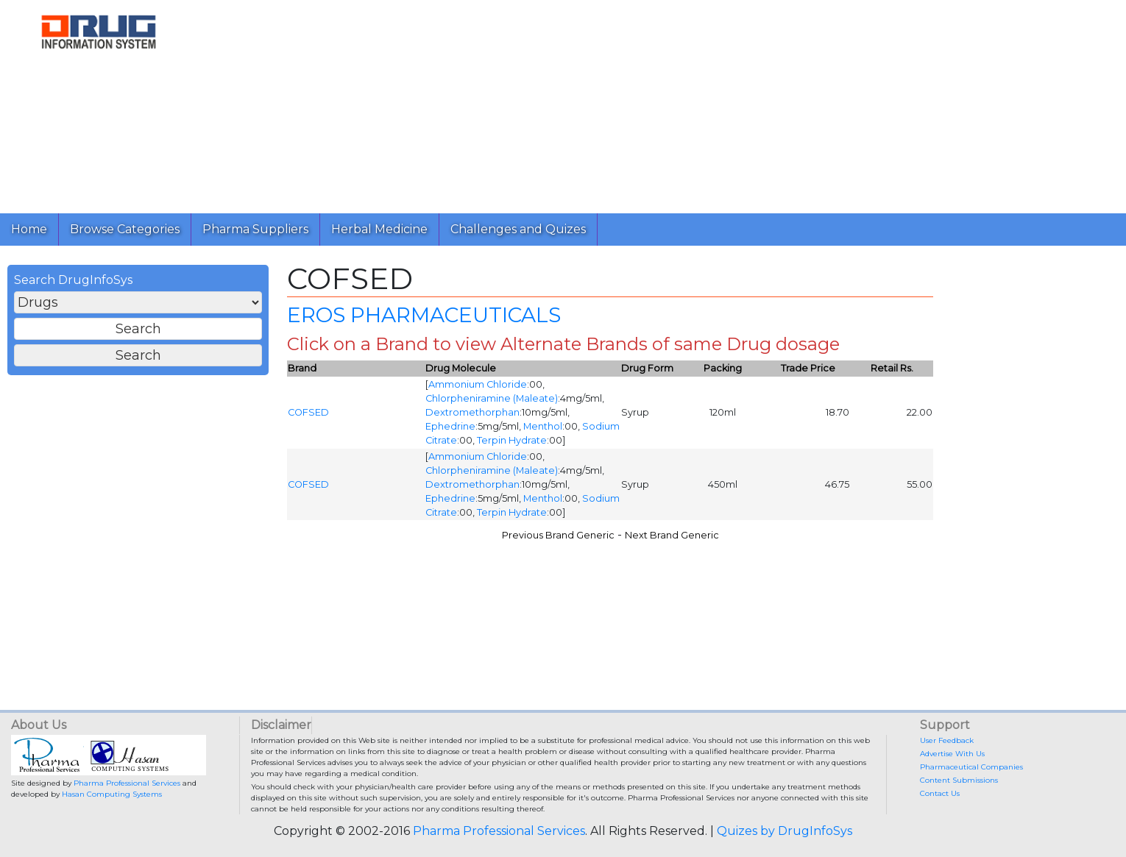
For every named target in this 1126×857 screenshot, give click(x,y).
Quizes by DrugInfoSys (784, 831)
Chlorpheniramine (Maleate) (491, 398)
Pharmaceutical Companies (971, 767)
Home (29, 229)
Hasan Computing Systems (112, 794)
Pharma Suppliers (255, 229)
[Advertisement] (638, 103)
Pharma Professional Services (127, 783)
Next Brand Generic (672, 535)
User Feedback (947, 740)
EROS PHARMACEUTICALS (424, 314)
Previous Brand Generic (558, 535)
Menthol (542, 426)
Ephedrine (450, 426)
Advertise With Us (952, 753)
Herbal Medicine (379, 229)
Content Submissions (959, 780)
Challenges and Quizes (518, 229)
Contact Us (940, 793)
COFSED (308, 412)
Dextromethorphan (472, 412)
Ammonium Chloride (477, 384)
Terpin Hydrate (512, 440)
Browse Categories (125, 229)
